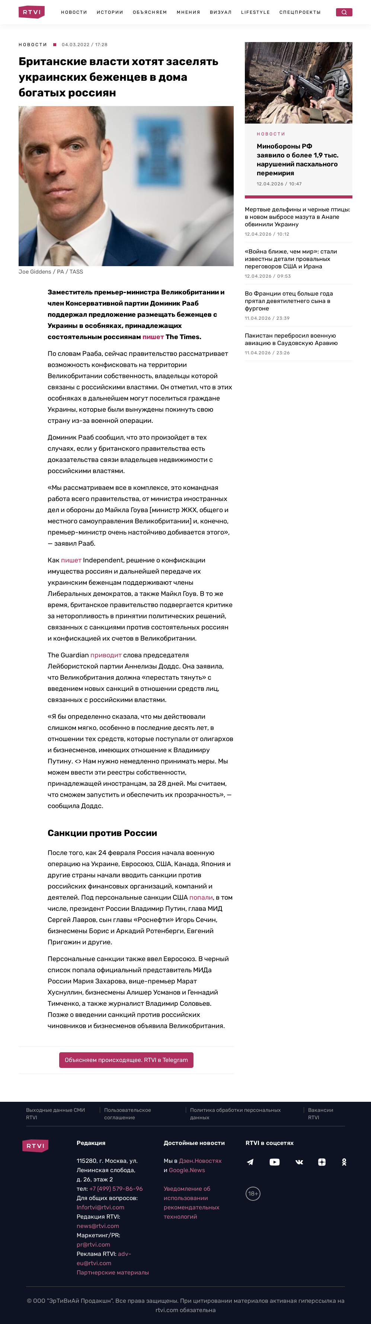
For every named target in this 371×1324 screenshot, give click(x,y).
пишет (153, 337)
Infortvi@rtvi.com (100, 1207)
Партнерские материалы (113, 1272)
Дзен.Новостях (200, 1160)
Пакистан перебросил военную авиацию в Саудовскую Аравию (291, 339)
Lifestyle (255, 12)
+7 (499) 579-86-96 (116, 1188)
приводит (106, 655)
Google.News (187, 1170)
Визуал (221, 12)
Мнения (189, 12)
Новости (74, 12)
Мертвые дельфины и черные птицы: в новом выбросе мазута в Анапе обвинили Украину (297, 217)
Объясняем (150, 12)
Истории (110, 12)
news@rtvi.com (98, 1225)
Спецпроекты (300, 12)
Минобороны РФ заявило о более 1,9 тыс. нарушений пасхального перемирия (298, 159)
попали (201, 897)
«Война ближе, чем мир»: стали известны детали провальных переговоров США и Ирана (291, 259)
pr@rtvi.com (93, 1244)
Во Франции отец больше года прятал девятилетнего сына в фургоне (289, 301)
